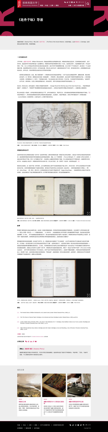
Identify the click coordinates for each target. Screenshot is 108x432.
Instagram (69, 2)
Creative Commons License (37, 336)
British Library (19, 4)
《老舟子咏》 (42, 41)
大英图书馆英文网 (58, 425)
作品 (46, 5)
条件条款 (37, 428)
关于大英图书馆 (79, 5)
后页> (93, 120)
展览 (57, 5)
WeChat (65, 2)
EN (83, 2)
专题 (41, 5)
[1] (74, 81)
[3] (78, 161)
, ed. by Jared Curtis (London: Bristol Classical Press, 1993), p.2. (45, 312)
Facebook (72, 2)
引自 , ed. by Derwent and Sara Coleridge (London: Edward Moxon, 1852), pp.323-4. (49, 317)
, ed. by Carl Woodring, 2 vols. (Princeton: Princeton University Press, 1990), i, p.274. (54, 328)
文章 (51, 5)
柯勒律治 (77, 41)
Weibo (67, 2)
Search (88, 3)
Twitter (74, 2)
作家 (69, 5)
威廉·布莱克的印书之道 (76, 401)
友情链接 (20, 428)
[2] (89, 92)
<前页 (15, 120)
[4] (39, 245)
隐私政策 (28, 428)
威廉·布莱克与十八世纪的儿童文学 (54, 402)
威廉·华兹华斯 (27, 61)
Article (20, 399)
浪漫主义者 (22, 401)
